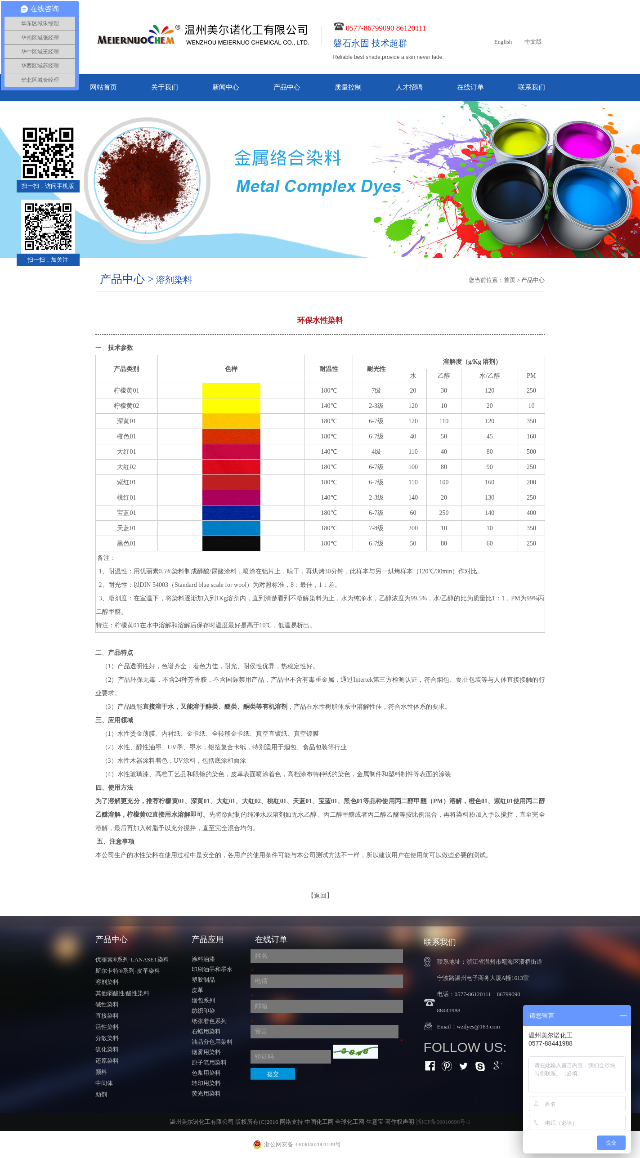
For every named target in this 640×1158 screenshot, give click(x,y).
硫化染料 (107, 1049)
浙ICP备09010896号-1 (443, 1121)
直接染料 (107, 1015)
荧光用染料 (206, 1093)
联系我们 (531, 87)
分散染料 (107, 1038)
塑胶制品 (203, 979)
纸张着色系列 (209, 1021)
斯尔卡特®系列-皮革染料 (127, 970)
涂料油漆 (203, 959)
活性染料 (107, 1027)
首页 (509, 280)
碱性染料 (107, 1004)
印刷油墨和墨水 (212, 969)
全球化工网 (349, 1121)
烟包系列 (203, 1000)
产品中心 (286, 87)
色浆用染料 (206, 1072)
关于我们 (164, 87)
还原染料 (107, 1060)
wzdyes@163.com (478, 1026)
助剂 (101, 1094)
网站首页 (103, 87)
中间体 (104, 1083)
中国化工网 (319, 1121)
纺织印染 (203, 1010)
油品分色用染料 (212, 1041)
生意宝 (375, 1121)
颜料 (101, 1072)
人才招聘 (409, 87)
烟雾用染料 (206, 1052)
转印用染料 (206, 1083)
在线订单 (470, 87)
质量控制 (348, 87)
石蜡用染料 (206, 1031)
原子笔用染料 (209, 1062)
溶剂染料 (107, 982)
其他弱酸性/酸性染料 (122, 993)
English (503, 41)
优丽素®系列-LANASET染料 (132, 959)
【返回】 (320, 895)
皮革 (197, 990)
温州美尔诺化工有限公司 (202, 1121)
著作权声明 (399, 1121)
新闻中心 (225, 87)
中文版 (533, 41)
